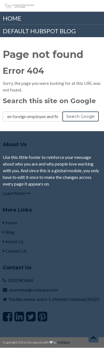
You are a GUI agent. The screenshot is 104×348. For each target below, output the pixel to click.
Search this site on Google (49, 101)
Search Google (80, 116)
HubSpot (63, 342)
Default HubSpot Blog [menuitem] (39, 31)
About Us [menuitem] (13, 241)
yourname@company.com (33, 289)
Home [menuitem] (12, 18)
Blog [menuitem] (8, 232)
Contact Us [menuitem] (15, 250)
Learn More (16, 193)
